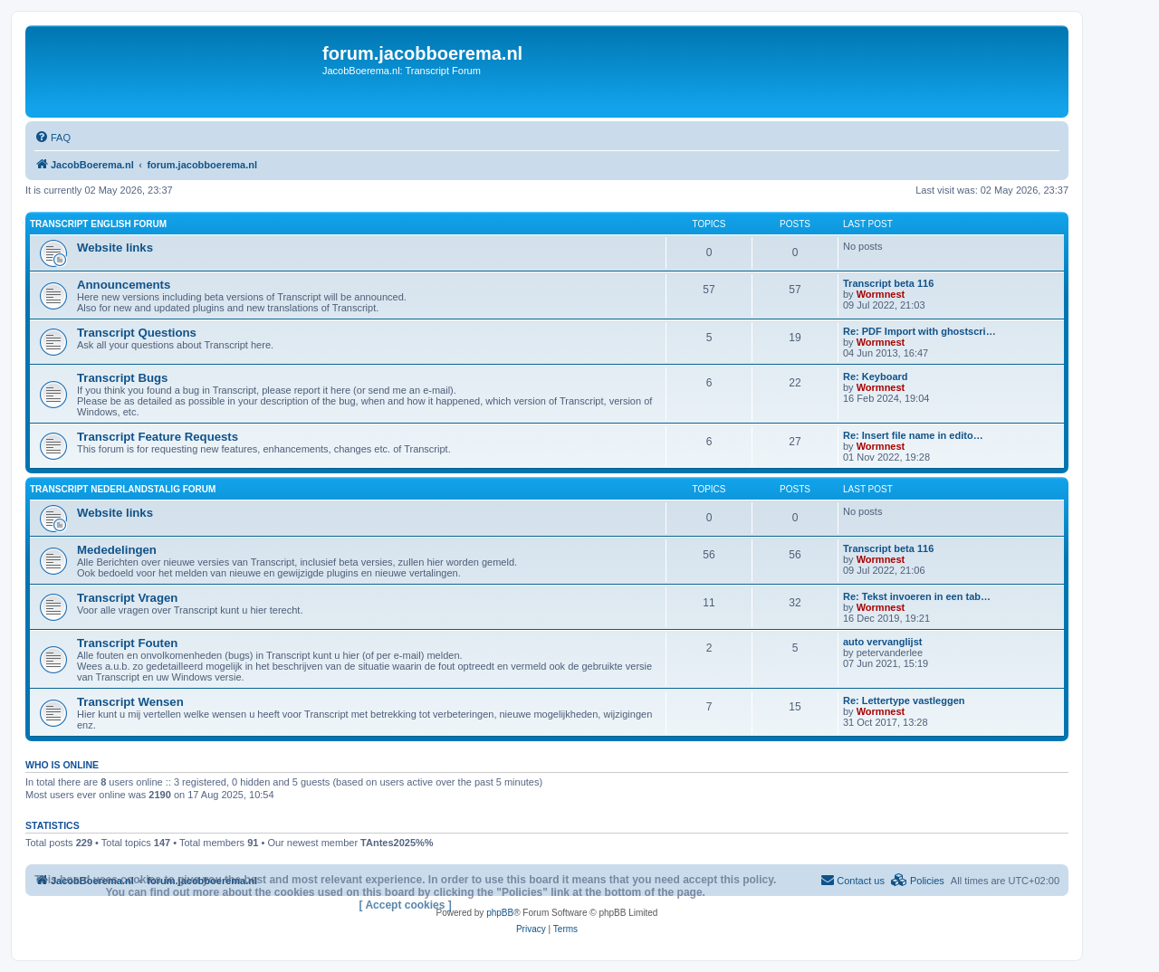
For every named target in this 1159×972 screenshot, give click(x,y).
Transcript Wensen (130, 702)
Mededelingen (117, 550)
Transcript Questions (136, 332)
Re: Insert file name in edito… (913, 435)
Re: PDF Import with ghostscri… (919, 331)
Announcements (123, 284)
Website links (115, 247)
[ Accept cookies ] (405, 905)
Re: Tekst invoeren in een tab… (917, 596)
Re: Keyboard (875, 376)
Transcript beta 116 (888, 283)
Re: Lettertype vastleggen (903, 700)
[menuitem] (52, 137)
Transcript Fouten (127, 643)
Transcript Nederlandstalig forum (123, 489)
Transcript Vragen (127, 598)
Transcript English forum (98, 224)
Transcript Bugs (122, 378)
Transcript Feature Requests (157, 436)
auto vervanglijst (882, 641)
